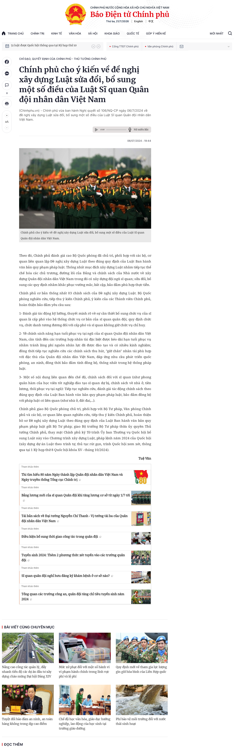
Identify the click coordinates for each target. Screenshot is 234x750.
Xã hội (93, 33)
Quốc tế (133, 33)
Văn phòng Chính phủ (159, 46)
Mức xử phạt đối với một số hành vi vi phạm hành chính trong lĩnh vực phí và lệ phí (84, 671)
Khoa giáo (112, 33)
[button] (93, 46)
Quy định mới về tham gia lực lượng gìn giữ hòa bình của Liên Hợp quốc (141, 669)
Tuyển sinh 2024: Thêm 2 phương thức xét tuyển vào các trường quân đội (73, 557)
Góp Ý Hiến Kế (156, 33)
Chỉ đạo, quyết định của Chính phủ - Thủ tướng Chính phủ (62, 58)
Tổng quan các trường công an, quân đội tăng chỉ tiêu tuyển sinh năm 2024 (72, 596)
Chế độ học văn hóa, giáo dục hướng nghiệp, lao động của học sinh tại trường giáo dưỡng (84, 723)
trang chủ (13, 33)
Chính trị (37, 33)
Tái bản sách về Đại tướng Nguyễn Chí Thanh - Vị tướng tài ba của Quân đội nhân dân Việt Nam (74, 518)
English (138, 21)
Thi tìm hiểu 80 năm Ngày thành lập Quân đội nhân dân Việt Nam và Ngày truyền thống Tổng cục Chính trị (72, 477)
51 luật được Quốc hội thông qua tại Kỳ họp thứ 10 (44, 46)
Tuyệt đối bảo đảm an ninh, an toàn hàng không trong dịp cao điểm (27, 721)
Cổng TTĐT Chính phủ (124, 46)
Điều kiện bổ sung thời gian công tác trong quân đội (61, 536)
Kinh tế (56, 33)
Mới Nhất (216, 33)
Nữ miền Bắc (141, 129)
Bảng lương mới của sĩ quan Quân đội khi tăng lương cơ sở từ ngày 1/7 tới (75, 497)
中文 (150, 21)
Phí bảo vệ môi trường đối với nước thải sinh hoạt (141, 721)
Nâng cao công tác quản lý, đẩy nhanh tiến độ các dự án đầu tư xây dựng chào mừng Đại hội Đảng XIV (26, 671)
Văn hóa (75, 33)
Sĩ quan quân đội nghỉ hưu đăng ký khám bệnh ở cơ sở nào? (67, 576)
